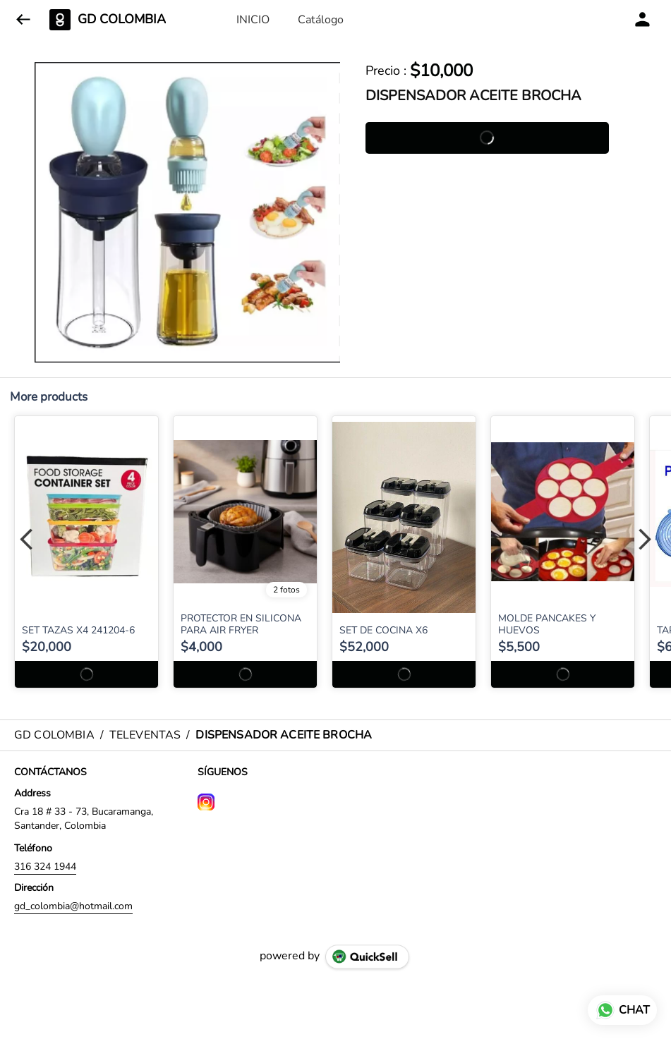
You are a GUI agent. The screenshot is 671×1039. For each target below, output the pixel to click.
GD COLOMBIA (122, 20)
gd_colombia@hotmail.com (73, 906)
